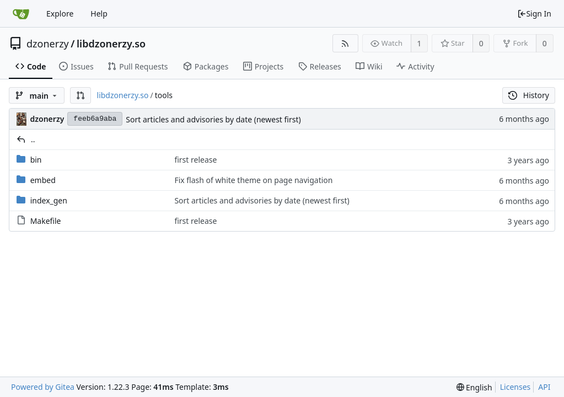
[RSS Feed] (345, 43)
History (528, 95)
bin (36, 159)
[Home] (21, 14)
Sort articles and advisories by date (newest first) (213, 119)
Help (99, 13)
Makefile (45, 221)
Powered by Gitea (42, 387)
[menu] (474, 387)
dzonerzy (47, 43)
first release (195, 159)
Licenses (515, 387)
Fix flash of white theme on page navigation (253, 180)
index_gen (48, 200)
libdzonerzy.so (111, 43)
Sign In (534, 13)
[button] (80, 95)
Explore (59, 13)
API (544, 387)
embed (43, 180)
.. (33, 139)
